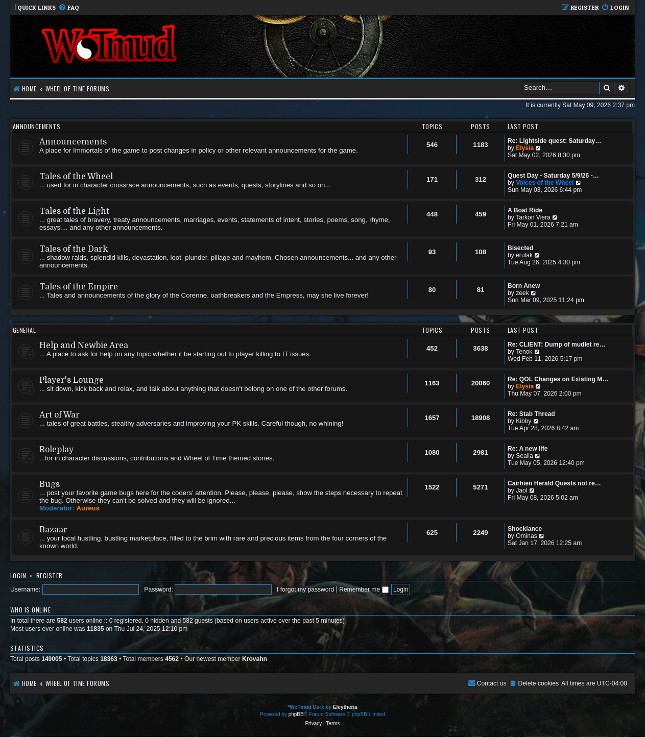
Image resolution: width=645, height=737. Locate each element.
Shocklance (525, 528)
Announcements (36, 126)
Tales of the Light (74, 211)
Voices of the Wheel (545, 182)
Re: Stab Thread (531, 413)
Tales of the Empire (78, 286)
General (24, 330)
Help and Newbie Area (83, 345)
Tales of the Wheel (76, 176)
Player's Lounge (71, 380)
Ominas (526, 535)
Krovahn (254, 658)
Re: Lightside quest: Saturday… (554, 140)
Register (49, 575)
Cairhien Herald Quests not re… (554, 483)
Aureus (88, 508)
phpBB (296, 714)
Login (18, 575)
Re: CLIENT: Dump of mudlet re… (557, 344)
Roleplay (56, 449)
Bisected (520, 248)
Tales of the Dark (73, 249)
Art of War (59, 415)
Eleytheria (345, 707)
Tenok (524, 351)
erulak (524, 255)
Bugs (49, 484)
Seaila (524, 455)
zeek (522, 293)
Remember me (363, 589)
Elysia (525, 148)
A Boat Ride (525, 210)
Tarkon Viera (533, 217)
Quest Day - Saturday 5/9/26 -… (553, 175)
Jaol (521, 490)
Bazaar (53, 529)
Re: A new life (527, 448)
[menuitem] (68, 8)
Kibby (523, 421)
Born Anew (524, 285)
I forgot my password (305, 589)
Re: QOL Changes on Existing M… (558, 379)
